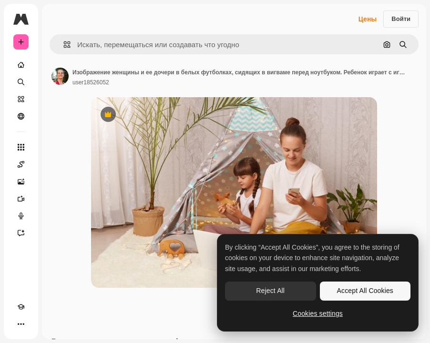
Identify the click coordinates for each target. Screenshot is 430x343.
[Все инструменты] (21, 147)
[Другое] (21, 324)
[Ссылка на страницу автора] (60, 76)
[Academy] (21, 306)
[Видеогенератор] (21, 198)
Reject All (270, 290)
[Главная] (21, 64)
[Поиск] (21, 82)
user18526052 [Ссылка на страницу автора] (90, 82)
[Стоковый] (21, 99)
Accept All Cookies (365, 290)
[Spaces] (21, 164)
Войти (400, 18)
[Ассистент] (21, 233)
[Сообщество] (21, 116)
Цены (367, 19)
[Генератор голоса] (21, 215)
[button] (63, 44)
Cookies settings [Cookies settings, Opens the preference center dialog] (318, 313)
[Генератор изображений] (21, 181)
